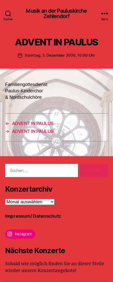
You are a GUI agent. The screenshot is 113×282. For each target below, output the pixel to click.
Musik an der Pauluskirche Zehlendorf (56, 13)
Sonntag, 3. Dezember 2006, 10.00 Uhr (60, 55)
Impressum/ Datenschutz (33, 216)
